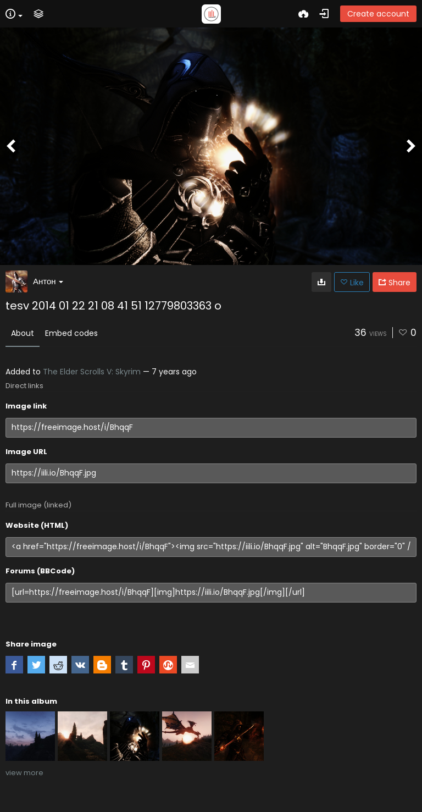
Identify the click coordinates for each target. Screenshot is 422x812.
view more (24, 772)
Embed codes (71, 333)
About (22, 333)
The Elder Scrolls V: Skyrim (92, 371)
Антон (48, 281)
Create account (378, 13)
